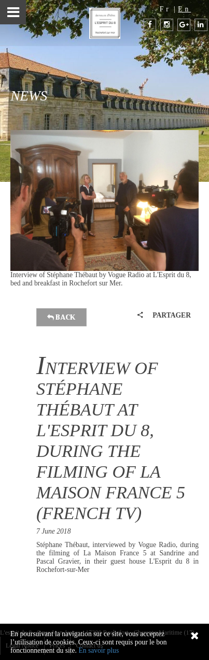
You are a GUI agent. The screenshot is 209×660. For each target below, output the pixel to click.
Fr (165, 9)
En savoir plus (98, 650)
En (184, 9)
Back (61, 317)
